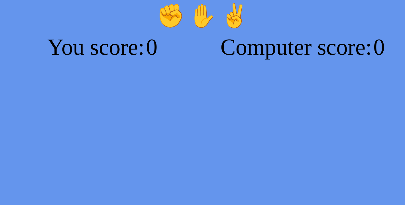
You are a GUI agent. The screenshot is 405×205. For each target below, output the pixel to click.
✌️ (234, 15)
